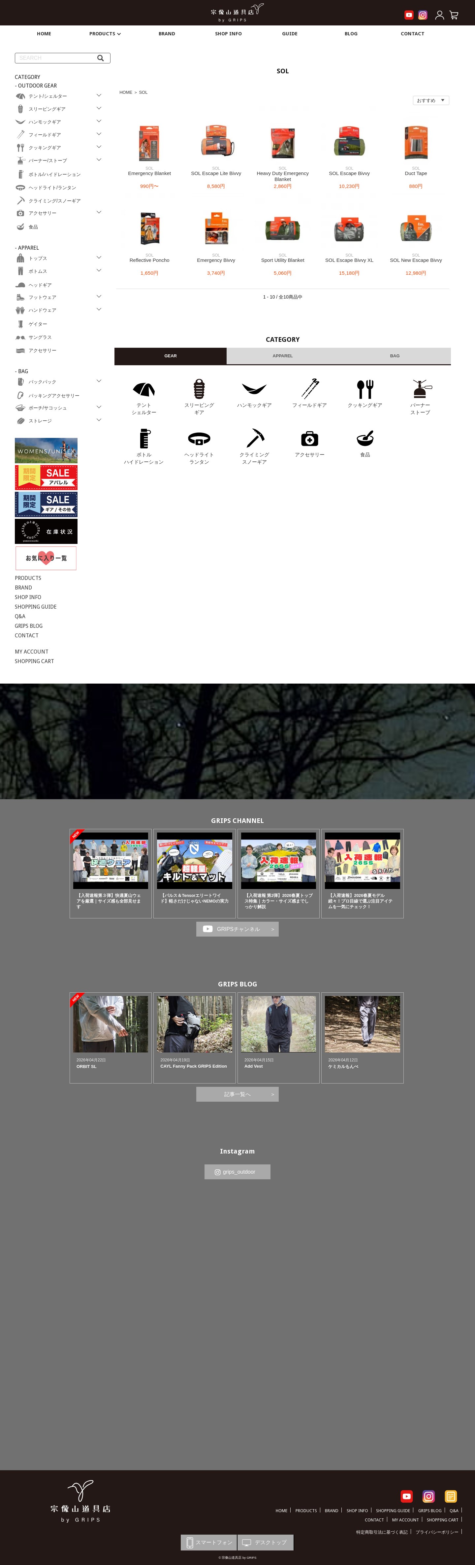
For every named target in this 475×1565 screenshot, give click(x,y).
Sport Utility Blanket (282, 260)
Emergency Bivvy (216, 260)
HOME (44, 34)
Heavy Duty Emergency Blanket (283, 176)
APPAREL (283, 355)
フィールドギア (309, 405)
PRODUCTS (105, 34)
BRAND (167, 34)
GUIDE (290, 34)
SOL (143, 92)
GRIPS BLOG (29, 626)
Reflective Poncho (150, 260)
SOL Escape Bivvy (349, 173)
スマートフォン (208, 1542)
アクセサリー (310, 454)
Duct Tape (416, 173)
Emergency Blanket (149, 173)
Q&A (20, 616)
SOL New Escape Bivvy (416, 260)
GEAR (170, 355)
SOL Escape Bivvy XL (349, 260)
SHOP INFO (228, 34)
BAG (395, 355)
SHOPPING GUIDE (36, 607)
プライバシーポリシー (437, 1532)
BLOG (351, 34)
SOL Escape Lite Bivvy (216, 173)
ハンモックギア (254, 405)
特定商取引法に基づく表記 (382, 1532)
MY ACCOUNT (31, 652)
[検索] (100, 58)
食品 (365, 454)
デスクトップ (264, 1542)
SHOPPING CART (34, 661)
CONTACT (413, 34)
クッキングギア (365, 405)
